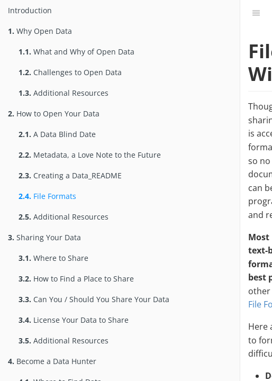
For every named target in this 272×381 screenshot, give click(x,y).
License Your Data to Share (74, 320)
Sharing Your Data (44, 237)
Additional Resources (63, 93)
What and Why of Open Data (76, 52)
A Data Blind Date (57, 134)
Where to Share (53, 258)
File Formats (47, 196)
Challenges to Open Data (70, 72)
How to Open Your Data (53, 113)
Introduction (30, 10)
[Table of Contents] (256, 13)
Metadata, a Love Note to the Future (90, 155)
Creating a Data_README (70, 175)
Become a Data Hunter (52, 361)
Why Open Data (40, 31)
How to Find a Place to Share (76, 279)
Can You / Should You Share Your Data (94, 299)
